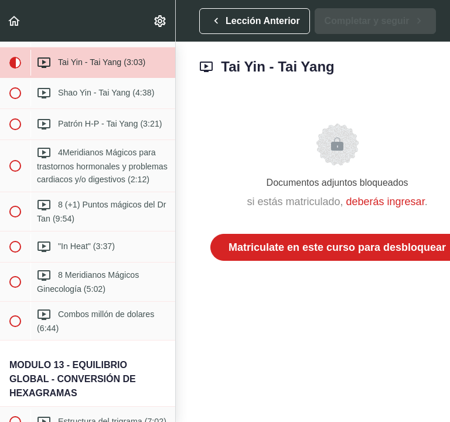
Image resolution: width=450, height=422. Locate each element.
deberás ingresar (385, 201)
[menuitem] (160, 21)
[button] (14, 21)
